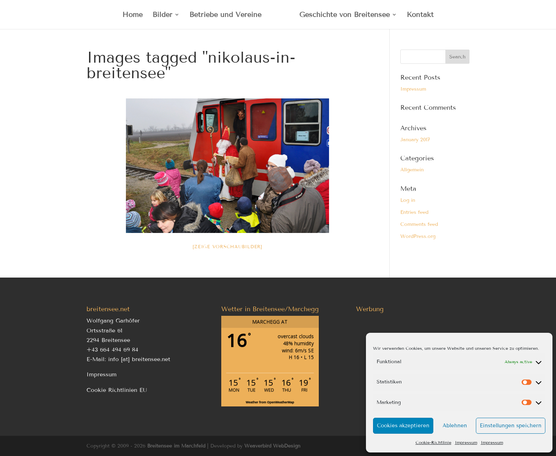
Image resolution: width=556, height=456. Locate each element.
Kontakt (420, 15)
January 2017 (415, 140)
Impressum (466, 442)
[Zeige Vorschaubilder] (227, 247)
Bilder (162, 15)
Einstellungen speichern (510, 425)
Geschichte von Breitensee (344, 15)
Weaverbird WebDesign (272, 446)
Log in (407, 200)
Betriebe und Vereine (225, 15)
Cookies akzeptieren (403, 425)
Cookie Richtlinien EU (117, 390)
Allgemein (412, 170)
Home (132, 15)
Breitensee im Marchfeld (176, 446)
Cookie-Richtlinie (433, 442)
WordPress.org (417, 236)
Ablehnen (455, 425)
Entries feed (414, 212)
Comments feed (419, 224)
